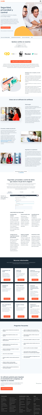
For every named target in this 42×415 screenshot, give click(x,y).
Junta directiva (28, 403)
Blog (26, 407)
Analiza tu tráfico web (4, 412)
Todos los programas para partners (37, 407)
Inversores (29, 406)
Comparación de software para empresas (22, 412)
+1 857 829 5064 (21, 172)
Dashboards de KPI (12, 408)
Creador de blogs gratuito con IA (4, 407)
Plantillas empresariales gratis (22, 405)
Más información (7, 279)
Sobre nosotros (28, 398)
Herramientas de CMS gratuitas (12, 404)
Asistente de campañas (22, 398)
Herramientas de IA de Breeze (4, 401)
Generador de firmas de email (22, 400)
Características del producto (16, 37)
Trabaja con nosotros (29, 400)
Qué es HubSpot (3, 398)
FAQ (31, 37)
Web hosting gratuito (3, 399)
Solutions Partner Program (37, 408)
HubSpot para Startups (36, 412)
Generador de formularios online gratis (4, 409)
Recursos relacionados (25, 37)
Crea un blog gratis (3, 403)
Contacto (27, 408)
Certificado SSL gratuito (12, 411)
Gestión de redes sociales (4, 411)
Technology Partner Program (37, 411)
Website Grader (21, 409)
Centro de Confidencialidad (5, 37)
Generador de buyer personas (21, 403)
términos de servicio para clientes (6, 140)
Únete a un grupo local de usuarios (37, 401)
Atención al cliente (36, 398)
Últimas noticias (28, 411)
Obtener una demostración (6, 27)
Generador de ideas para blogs (22, 408)
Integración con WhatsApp (13, 407)
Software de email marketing (12, 399)
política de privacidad (4, 141)
